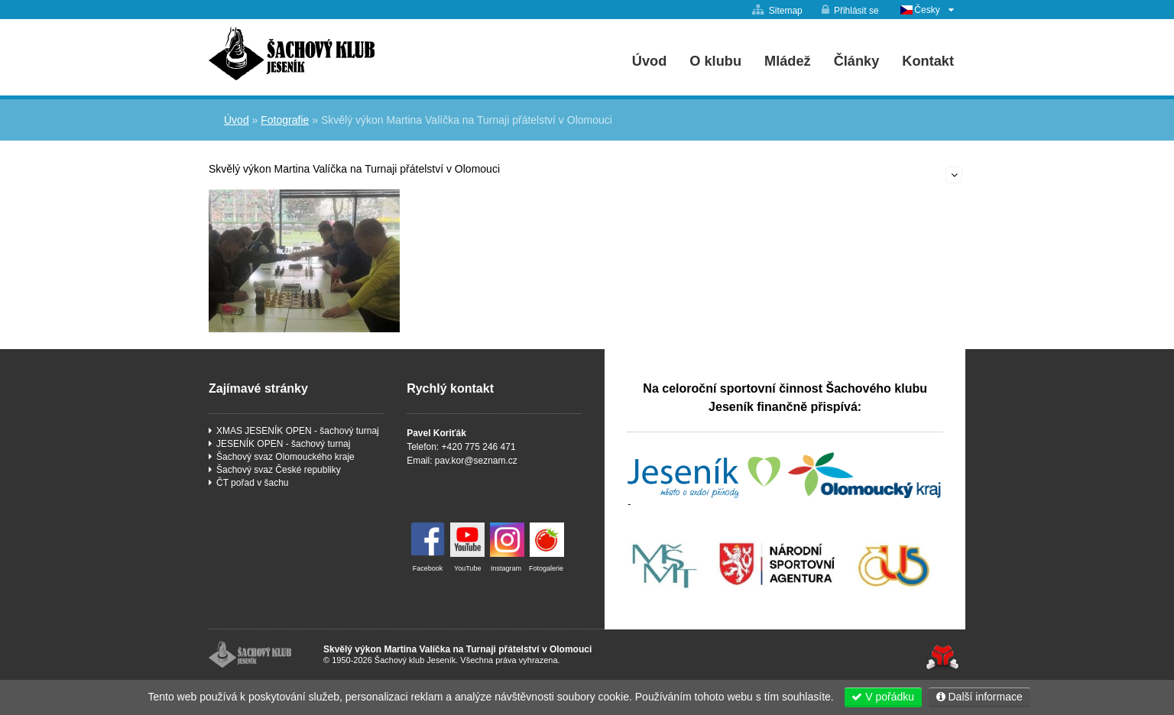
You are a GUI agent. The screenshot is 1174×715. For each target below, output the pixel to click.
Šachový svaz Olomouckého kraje (285, 456)
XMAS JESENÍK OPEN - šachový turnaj (297, 430)
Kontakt (928, 61)
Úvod (292, 53)
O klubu (715, 61)
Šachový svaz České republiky (278, 469)
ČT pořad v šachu (252, 482)
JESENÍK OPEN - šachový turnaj (283, 443)
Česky (926, 10)
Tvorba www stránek (942, 657)
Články (857, 61)
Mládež (787, 61)
